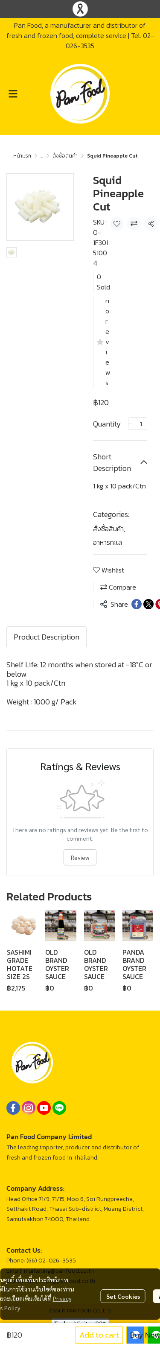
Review (80, 857)
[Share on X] (148, 604)
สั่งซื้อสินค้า (65, 156)
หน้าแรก (22, 156)
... (42, 156)
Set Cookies (123, 1296)
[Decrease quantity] (130, 424)
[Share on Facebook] (136, 604)
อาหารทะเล (107, 542)
